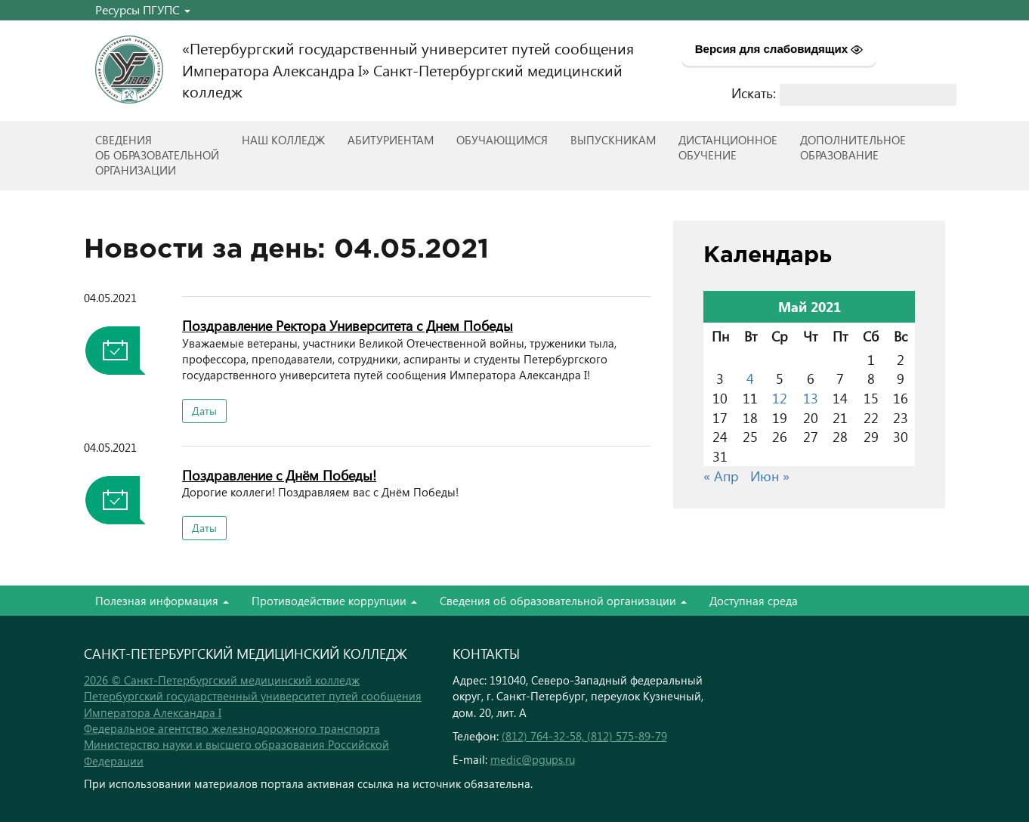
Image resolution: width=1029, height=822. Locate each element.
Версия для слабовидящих (779, 49)
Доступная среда (753, 600)
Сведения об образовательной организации (563, 600)
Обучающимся (502, 139)
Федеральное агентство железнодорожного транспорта (232, 728)
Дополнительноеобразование (853, 147)
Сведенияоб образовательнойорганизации (157, 155)
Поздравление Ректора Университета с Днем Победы (347, 325)
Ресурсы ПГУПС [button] (142, 9)
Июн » (770, 475)
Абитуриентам (391, 139)
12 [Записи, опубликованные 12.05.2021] (779, 397)
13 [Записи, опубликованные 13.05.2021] (810, 397)
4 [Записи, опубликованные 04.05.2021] (750, 378)
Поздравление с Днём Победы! (279, 474)
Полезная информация (162, 600)
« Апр (721, 475)
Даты (204, 410)
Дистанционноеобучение (727, 147)
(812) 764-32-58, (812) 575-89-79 (584, 735)
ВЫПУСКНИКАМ (613, 139)
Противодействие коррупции (334, 600)
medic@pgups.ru (532, 759)
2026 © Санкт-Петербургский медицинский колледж (222, 680)
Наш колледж (283, 139)
